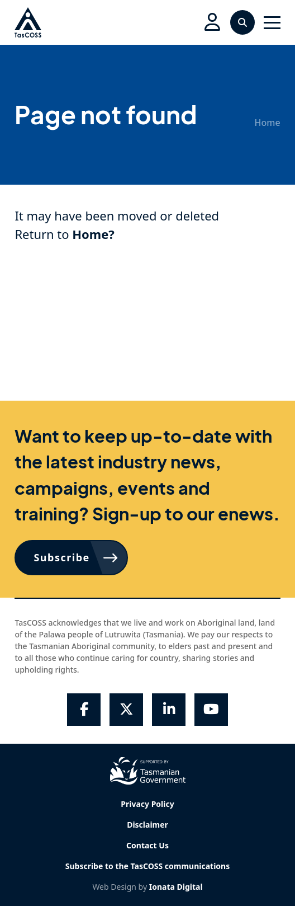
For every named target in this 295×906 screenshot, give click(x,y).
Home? (93, 234)
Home (267, 122)
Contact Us (147, 845)
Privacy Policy (147, 804)
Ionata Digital (176, 886)
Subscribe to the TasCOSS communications (147, 866)
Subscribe (61, 557)
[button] (212, 22)
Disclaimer (147, 824)
